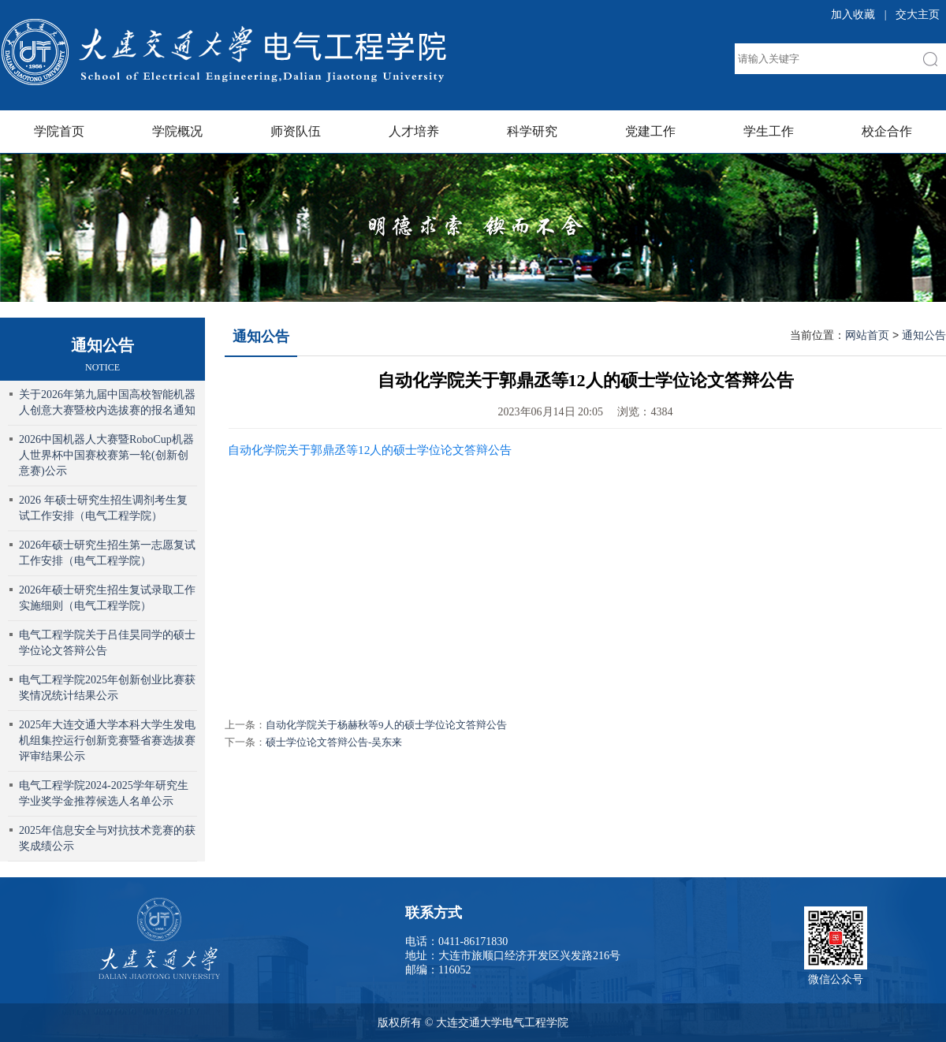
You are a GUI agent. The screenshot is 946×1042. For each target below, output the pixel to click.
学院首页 (59, 131)
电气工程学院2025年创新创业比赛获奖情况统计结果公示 (107, 687)
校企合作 (887, 131)
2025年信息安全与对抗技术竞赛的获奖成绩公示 (107, 838)
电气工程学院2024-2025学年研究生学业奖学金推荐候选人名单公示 (103, 793)
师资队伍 (295, 131)
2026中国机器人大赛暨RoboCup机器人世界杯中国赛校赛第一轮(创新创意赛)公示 (106, 455)
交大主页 (918, 14)
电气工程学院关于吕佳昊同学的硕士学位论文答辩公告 (107, 643)
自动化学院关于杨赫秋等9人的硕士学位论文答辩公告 (386, 725)
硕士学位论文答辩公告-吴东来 (334, 742)
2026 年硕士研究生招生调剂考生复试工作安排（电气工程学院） (103, 508)
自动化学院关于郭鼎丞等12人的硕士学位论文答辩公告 (370, 449)
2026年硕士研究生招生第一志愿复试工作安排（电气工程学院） (107, 553)
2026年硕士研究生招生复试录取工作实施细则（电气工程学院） (107, 598)
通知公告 (261, 336)
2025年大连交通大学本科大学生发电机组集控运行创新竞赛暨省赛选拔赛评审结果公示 (107, 740)
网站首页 (867, 335)
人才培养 (414, 131)
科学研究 (532, 131)
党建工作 (650, 131)
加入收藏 (853, 14)
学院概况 (177, 131)
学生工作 (768, 131)
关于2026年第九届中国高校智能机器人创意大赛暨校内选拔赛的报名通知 (107, 402)
